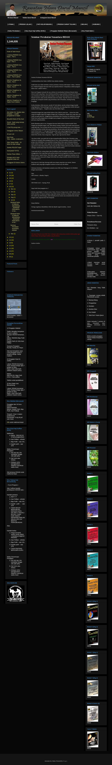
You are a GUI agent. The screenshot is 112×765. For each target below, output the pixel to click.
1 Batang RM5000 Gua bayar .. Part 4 (14, 71)
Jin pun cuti (10, 134)
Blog (90, 115)
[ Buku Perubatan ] (14, 31)
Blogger (65, 761)
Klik (8, 422)
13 (10, 243)
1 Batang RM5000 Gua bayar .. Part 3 (14, 66)
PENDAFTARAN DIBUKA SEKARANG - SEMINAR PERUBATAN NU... (15, 207)
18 (10, 181)
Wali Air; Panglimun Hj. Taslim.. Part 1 (14, 81)
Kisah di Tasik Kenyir (13, 51)
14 (10, 240)
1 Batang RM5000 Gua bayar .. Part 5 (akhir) (14, 76)
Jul (12, 200)
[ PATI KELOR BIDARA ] (44, 24)
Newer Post (35, 224)
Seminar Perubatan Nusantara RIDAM (14, 227)
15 (10, 237)
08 (10, 257)
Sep (12, 194)
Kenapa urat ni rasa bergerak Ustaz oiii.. (13, 158)
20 (10, 175)
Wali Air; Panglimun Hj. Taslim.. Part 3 (14, 91)
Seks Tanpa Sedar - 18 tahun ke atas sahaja (14, 143)
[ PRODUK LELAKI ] (25, 24)
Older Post (77, 224)
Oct (12, 192)
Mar (12, 234)
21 (10, 173)
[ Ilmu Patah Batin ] (87, 31)
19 (10, 178)
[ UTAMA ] (11, 24)
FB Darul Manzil (13, 18)
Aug (12, 197)
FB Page (91, 117)
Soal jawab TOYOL (13, 151)
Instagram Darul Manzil (48, 18)
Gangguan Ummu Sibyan (15, 131)
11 (10, 248)
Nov (12, 189)
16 (10, 186)
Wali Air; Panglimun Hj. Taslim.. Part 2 (14, 86)
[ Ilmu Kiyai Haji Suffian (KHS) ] (35, 31)
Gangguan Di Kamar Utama (16, 162)
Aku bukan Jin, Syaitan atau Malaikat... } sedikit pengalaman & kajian (16, 113)
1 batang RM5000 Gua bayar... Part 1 (14, 55)
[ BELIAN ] (84, 24)
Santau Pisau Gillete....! (14, 154)
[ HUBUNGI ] (96, 24)
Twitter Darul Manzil (29, 18)
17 (10, 184)
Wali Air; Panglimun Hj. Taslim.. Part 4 (14, 96)
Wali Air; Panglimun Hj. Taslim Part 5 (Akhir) (14, 101)
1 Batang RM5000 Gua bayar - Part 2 (14, 61)
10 (10, 251)
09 (10, 254)
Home (56, 224)
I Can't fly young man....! (14, 127)
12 (10, 245)
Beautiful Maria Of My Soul (15, 119)
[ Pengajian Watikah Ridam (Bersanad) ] (63, 31)
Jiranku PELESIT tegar (14, 147)
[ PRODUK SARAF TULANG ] (66, 24)
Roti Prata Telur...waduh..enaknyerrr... (15, 138)
